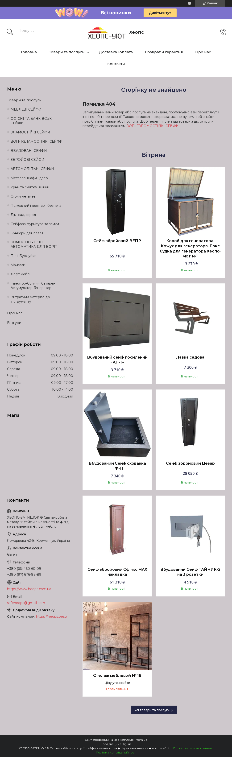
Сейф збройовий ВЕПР (117, 241)
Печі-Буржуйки (24, 256)
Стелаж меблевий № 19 (117, 675)
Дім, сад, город (23, 215)
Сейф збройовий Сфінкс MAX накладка (117, 572)
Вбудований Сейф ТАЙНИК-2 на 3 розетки (190, 572)
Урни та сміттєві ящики (30, 187)
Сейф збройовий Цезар (190, 463)
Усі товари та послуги (152, 710)
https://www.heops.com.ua (29, 589)
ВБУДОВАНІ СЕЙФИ (29, 151)
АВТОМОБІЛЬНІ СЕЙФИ (32, 169)
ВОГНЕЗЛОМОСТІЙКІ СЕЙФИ (152, 126)
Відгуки (14, 322)
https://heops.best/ (51, 616)
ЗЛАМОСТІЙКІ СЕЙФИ (30, 132)
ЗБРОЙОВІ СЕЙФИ (27, 159)
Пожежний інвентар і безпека (36, 205)
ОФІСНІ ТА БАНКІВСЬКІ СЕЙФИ (32, 120)
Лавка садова (190, 357)
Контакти (116, 64)
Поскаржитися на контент (192, 748)
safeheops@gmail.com (26, 603)
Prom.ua (141, 739)
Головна (29, 52)
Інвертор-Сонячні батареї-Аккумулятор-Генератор (33, 285)
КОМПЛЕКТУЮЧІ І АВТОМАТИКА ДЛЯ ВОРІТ (34, 244)
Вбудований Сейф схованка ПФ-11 (117, 466)
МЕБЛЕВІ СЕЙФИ (26, 109)
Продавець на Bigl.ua (116, 744)
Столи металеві (23, 196)
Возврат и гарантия (164, 52)
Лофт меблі (20, 274)
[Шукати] (10, 32)
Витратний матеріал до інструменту (30, 299)
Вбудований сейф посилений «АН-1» (117, 360)
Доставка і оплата (116, 52)
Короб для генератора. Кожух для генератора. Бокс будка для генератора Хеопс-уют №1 (190, 248)
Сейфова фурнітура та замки (35, 224)
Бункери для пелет (27, 233)
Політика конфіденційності (116, 752)
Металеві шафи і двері (30, 178)
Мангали (18, 265)
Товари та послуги (67, 52)
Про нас (203, 52)
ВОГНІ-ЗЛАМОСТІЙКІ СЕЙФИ (37, 141)
